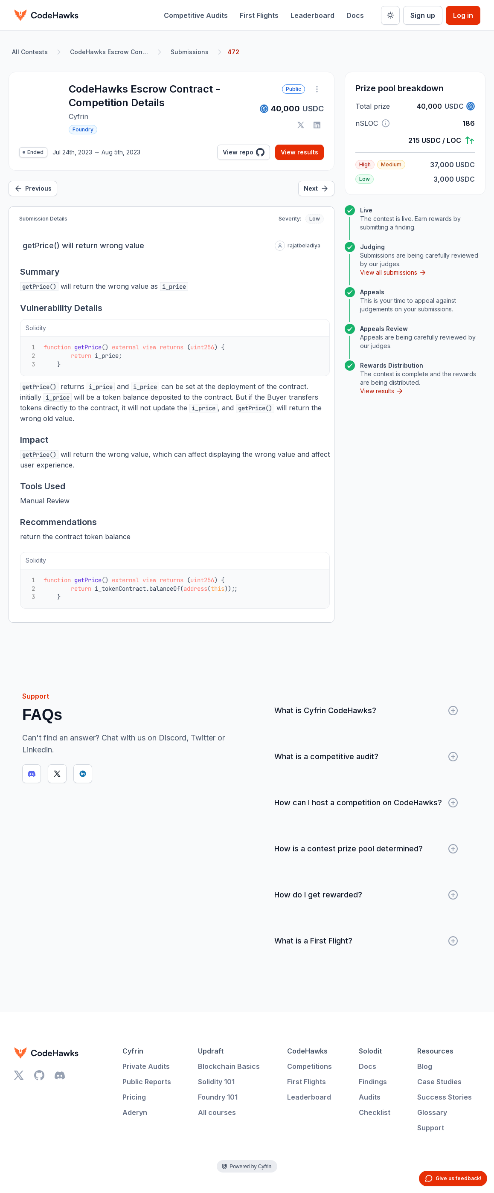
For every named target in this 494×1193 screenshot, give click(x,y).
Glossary (432, 1112)
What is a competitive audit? (366, 757)
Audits (370, 1097)
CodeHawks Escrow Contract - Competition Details (111, 51)
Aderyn (134, 1112)
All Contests (30, 51)
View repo (243, 152)
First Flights (259, 15)
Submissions (190, 51)
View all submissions (393, 272)
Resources (435, 1051)
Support (430, 1127)
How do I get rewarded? (366, 895)
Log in (463, 15)
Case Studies (439, 1081)
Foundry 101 (218, 1097)
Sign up (422, 15)
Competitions (309, 1066)
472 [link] (233, 51)
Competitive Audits (196, 15)
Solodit (370, 1051)
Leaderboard (312, 15)
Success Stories (444, 1097)
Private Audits (146, 1066)
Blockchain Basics (229, 1066)
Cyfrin (132, 1051)
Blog (424, 1066)
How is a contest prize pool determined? (366, 849)
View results (299, 152)
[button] (385, 123)
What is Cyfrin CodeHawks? (366, 710)
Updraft (211, 1051)
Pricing (134, 1097)
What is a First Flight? (366, 941)
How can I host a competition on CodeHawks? (366, 803)
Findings (373, 1081)
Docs (355, 15)
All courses (217, 1112)
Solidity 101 (216, 1081)
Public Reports (146, 1081)
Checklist (374, 1112)
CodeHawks (307, 1051)
